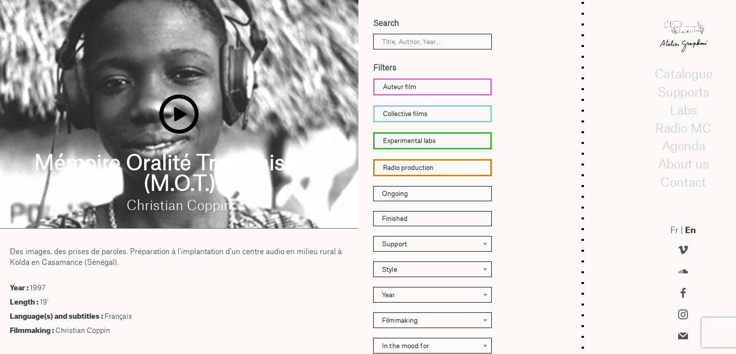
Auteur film (399, 87)
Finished (394, 218)
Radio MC (683, 127)
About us (683, 163)
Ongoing (395, 193)
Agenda (683, 146)
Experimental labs (409, 140)
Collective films (405, 114)
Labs (683, 109)
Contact (683, 181)
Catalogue (683, 74)
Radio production (408, 167)
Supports (683, 91)
